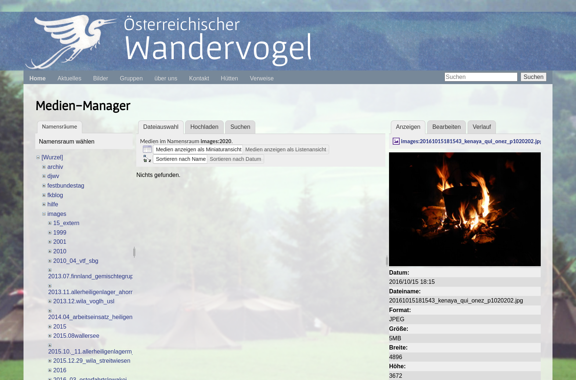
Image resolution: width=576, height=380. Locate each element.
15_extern (66, 223)
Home (37, 78)
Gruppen (131, 78)
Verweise (262, 78)
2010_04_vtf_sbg (75, 261)
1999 (59, 232)
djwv (53, 176)
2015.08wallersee (76, 336)
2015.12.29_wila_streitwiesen (91, 361)
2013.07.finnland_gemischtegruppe (94, 276)
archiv (55, 167)
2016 (59, 370)
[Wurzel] (52, 157)
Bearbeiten (446, 127)
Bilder (100, 78)
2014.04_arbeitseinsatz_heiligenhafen (97, 317)
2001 (59, 242)
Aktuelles (69, 78)
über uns (166, 78)
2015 (59, 326)
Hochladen (204, 127)
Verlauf (482, 127)
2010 (59, 251)
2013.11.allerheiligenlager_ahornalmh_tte (102, 292)
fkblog (55, 195)
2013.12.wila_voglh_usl (83, 301)
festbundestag (65, 185)
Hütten (229, 78)
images (56, 214)
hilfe (52, 204)
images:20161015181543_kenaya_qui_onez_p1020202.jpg (472, 141)
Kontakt (199, 78)
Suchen (533, 77)
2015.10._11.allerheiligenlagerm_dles (97, 351)
